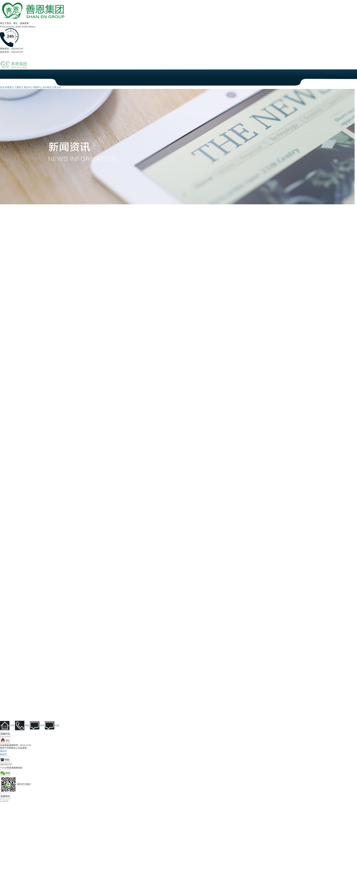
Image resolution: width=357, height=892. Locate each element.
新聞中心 (37, 87)
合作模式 (47, 87)
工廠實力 (18, 87)
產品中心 (28, 87)
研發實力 (9, 87)
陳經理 (3, 751)
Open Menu (352, 66)
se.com (3, 801)
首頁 (2, 87)
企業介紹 (56, 87)
